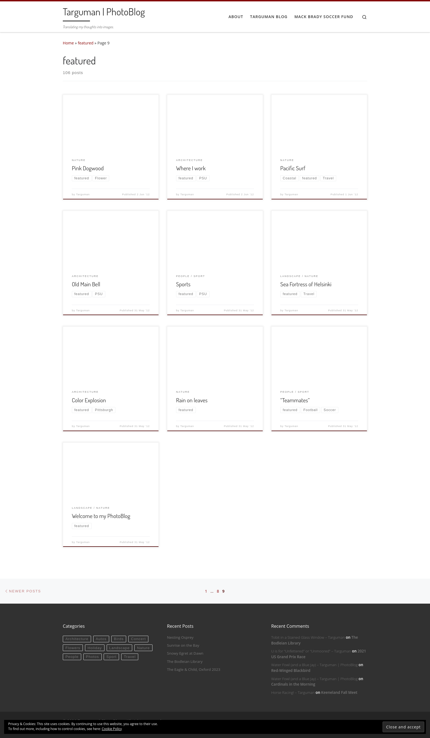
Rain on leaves (192, 400)
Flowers (72, 648)
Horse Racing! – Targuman (293, 692)
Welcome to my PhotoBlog (101, 515)
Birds (119, 639)
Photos (92, 657)
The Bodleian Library (185, 661)
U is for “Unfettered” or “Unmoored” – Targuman (311, 651)
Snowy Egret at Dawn (185, 653)
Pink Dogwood (88, 168)
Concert (138, 639)
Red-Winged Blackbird (290, 670)
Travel (130, 657)
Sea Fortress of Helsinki (305, 284)
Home (68, 43)
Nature (143, 648)
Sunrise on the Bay (183, 645)
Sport (111, 657)
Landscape (119, 648)
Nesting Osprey (180, 637)
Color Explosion (89, 400)
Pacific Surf (292, 168)
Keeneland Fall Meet (339, 692)
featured (86, 43)
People (71, 657)
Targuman (83, 194)
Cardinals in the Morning (293, 684)
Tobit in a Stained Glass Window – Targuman (308, 637)
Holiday (94, 648)
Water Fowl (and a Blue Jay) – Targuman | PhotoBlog (314, 664)
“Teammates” (295, 400)
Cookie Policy (112, 728)
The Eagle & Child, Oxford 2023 (193, 669)
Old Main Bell (86, 284)
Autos (101, 639)
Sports (183, 284)
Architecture (76, 639)
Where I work (191, 168)
